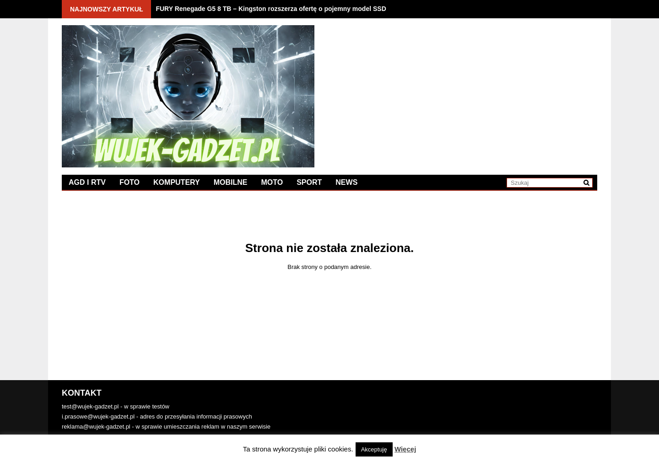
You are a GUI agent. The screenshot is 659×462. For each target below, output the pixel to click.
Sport (309, 182)
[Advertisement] (463, 89)
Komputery (176, 182)
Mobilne (231, 182)
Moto (272, 182)
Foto (129, 182)
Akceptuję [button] (374, 449)
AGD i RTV (87, 182)
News (346, 182)
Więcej (405, 449)
